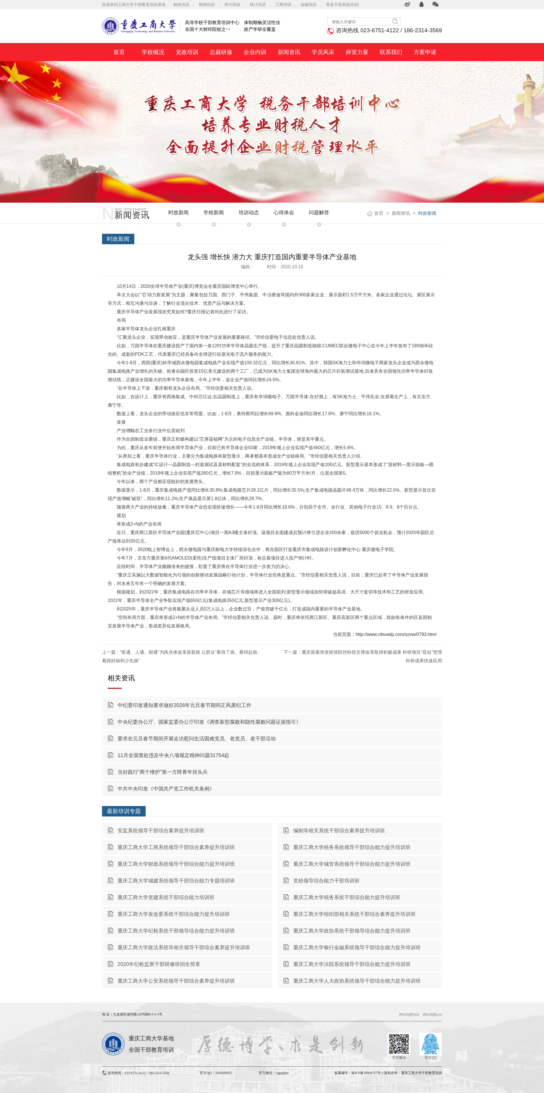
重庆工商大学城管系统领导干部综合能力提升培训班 (352, 864)
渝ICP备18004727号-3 (367, 1073)
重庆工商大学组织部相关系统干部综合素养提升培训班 (354, 914)
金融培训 (308, 4)
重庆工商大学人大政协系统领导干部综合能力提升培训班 (357, 981)
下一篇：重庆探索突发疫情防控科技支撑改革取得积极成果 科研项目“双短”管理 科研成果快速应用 (363, 656)
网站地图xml (432, 1015)
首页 (378, 213)
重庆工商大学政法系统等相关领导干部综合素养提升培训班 (184, 947)
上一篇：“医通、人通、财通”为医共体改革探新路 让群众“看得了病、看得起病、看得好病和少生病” (182, 656)
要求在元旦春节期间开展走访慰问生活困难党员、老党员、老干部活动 (197, 738)
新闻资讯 (401, 213)
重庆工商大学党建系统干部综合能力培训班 (166, 897)
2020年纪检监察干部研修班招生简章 (159, 964)
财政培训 (181, 4)
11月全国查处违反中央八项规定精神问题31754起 (173, 755)
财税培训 (207, 4)
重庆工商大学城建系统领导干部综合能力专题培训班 (176, 881)
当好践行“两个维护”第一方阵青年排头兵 (163, 772)
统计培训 (258, 4)
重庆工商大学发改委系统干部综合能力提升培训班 (174, 914)
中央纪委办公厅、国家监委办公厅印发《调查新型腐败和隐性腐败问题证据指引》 (209, 722)
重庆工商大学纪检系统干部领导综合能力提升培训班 (176, 931)
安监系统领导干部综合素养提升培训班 (161, 830)
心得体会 (284, 212)
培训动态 (249, 212)
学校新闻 (213, 212)
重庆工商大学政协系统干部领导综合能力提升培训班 (352, 931)
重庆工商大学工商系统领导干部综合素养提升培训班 (176, 847)
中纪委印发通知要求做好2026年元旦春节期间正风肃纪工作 (184, 705)
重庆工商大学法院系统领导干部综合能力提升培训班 (352, 964)
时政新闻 (178, 212)
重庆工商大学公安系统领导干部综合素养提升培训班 (176, 981)
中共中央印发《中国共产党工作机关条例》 (166, 789)
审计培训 (232, 4)
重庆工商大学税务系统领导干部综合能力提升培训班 (352, 847)
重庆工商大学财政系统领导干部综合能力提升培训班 (176, 864)
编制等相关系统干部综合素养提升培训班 (339, 830)
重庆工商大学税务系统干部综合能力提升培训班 (346, 897)
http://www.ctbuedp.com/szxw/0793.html (396, 634)
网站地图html (409, 1015)
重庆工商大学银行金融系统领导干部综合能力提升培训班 (357, 947)
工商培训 (283, 4)
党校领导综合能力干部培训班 (326, 881)
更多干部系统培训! (342, 4)
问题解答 (319, 212)
